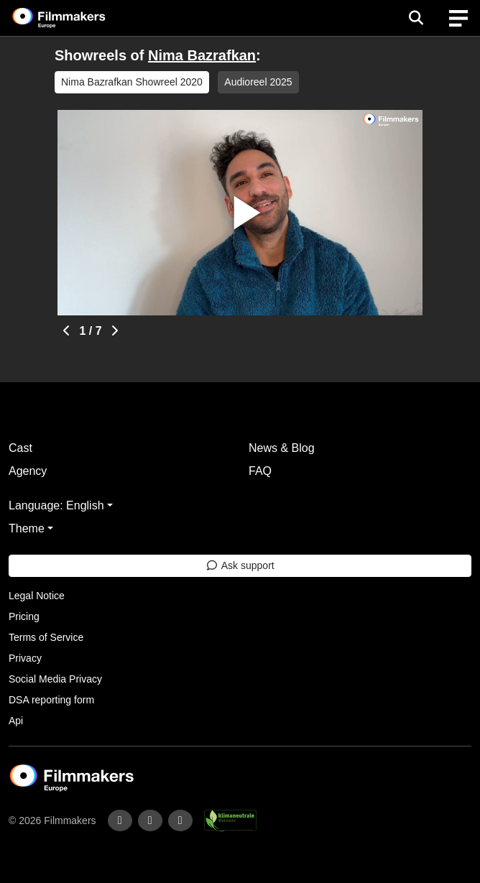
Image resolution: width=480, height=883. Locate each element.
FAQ (260, 471)
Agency (28, 471)
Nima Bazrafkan (202, 55)
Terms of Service (46, 637)
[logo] (76, 18)
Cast (20, 448)
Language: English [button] (56, 505)
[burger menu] (458, 18)
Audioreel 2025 (258, 82)
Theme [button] (27, 528)
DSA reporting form (51, 700)
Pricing (24, 616)
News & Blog (282, 448)
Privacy (25, 658)
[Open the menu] (415, 18)
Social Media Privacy (55, 679)
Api (16, 720)
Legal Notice (37, 595)
